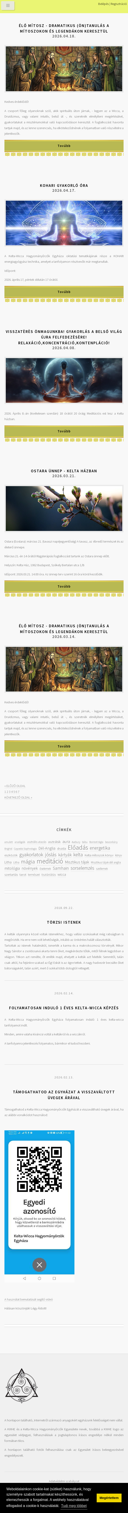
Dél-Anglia (46, 848)
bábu (85, 842)
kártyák (65, 854)
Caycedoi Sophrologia (25, 848)
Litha (8, 862)
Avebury (76, 842)
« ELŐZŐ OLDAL (15, 786)
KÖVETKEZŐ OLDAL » (18, 797)
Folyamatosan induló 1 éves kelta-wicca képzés (64, 1007)
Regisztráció (119, 4)
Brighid (8, 848)
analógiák (20, 842)
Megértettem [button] (109, 1498)
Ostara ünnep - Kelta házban (64, 471)
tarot (23, 874)
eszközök (11, 855)
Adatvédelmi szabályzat (64, 1481)
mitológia (12, 868)
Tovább (64, 146)
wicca (62, 874)
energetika (100, 848)
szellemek (102, 869)
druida (61, 848)
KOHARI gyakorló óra (64, 185)
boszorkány (111, 842)
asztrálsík (54, 842)
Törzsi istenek (64, 922)
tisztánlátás (49, 875)
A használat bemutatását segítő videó (28, 1299)
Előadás (78, 847)
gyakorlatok (31, 854)
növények (30, 868)
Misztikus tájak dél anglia (106, 862)
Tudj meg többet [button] (74, 1506)
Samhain (61, 868)
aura (66, 841)
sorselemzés (82, 868)
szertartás (11, 874)
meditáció (50, 861)
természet (34, 875)
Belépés (103, 4)
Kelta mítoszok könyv (99, 855)
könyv (118, 855)
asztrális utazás (36, 842)
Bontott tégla (96, 842)
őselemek (45, 869)
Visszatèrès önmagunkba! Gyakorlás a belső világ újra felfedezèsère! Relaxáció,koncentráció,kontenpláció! (64, 337)
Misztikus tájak (77, 862)
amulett (8, 842)
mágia (28, 861)
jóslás (50, 854)
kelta (78, 855)
